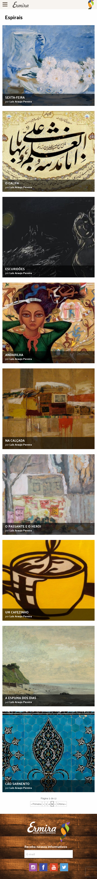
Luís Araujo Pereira (21, 101)
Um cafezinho (17, 612)
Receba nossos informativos (48, 851)
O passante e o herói (23, 526)
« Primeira (36, 804)
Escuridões (15, 269)
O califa (12, 183)
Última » (61, 804)
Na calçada (15, 440)
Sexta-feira (15, 97)
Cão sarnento (17, 784)
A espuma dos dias (20, 698)
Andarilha (14, 355)
